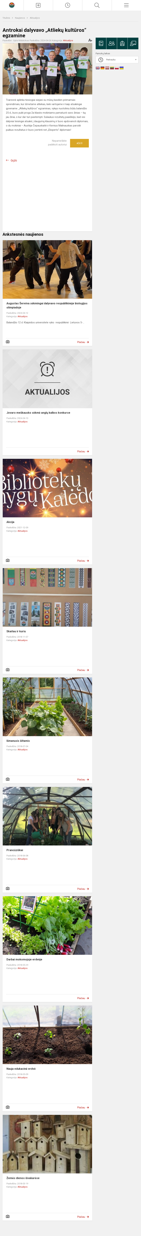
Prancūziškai (14, 850)
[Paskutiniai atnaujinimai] (67, 5)
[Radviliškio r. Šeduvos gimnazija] (11, 5)
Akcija (10, 522)
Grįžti (14, 160)
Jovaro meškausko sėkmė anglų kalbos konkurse (38, 412)
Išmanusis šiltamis (18, 740)
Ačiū (79, 143)
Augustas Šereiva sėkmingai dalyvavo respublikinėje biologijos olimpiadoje (46, 305)
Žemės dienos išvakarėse (23, 1178)
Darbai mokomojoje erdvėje (24, 959)
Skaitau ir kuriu (16, 631)
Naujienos (20, 18)
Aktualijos (35, 18)
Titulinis (7, 18)
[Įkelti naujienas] (38, 5)
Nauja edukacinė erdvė (21, 1068)
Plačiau (81, 342)
